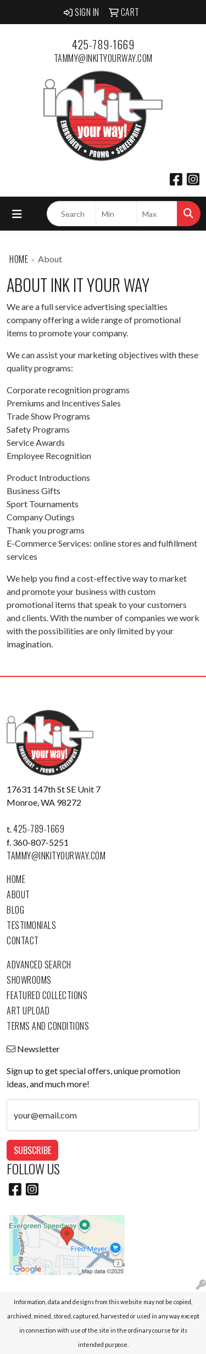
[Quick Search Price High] (156, 213)
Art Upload (28, 1010)
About (18, 894)
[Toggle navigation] (17, 214)
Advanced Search (39, 964)
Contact (23, 940)
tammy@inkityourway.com (103, 58)
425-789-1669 (103, 44)
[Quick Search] (71, 213)
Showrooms (29, 979)
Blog (15, 909)
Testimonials (31, 925)
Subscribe (32, 1150)
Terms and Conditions (48, 1025)
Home (18, 259)
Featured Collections (47, 995)
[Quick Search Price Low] (116, 213)
